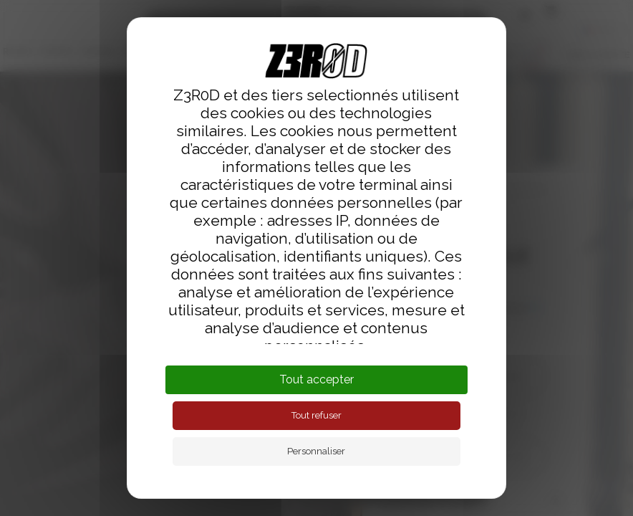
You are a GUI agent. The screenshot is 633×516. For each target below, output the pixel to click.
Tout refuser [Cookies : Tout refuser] (316, 415)
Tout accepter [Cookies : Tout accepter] (316, 379)
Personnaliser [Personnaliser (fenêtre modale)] (316, 451)
